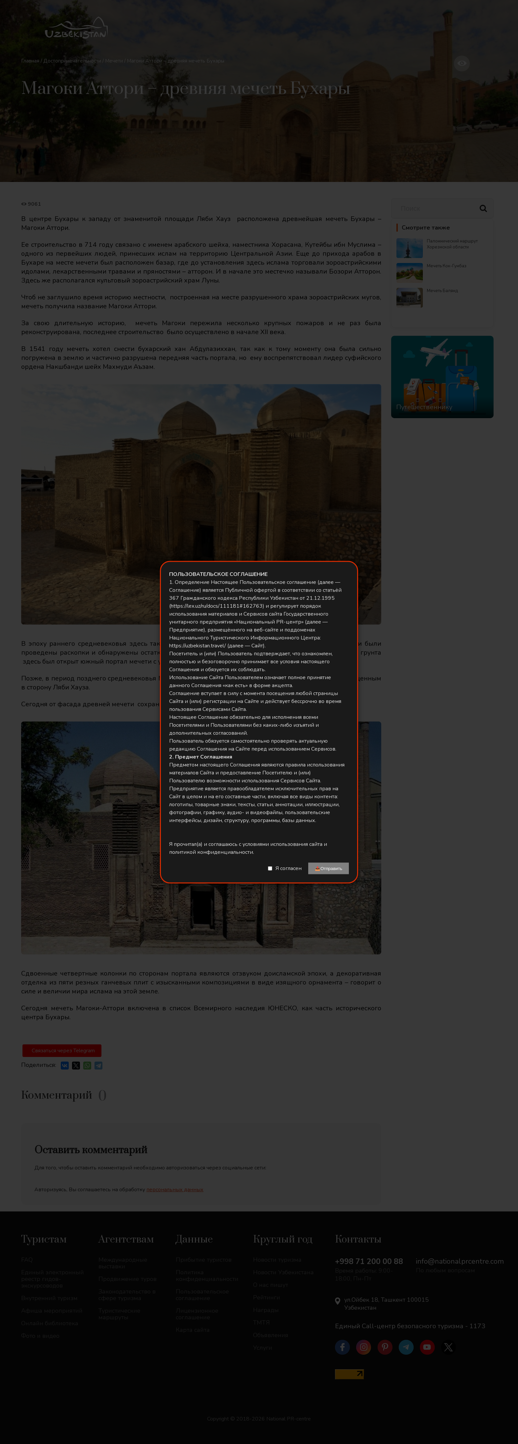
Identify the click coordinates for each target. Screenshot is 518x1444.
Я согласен (289, 868)
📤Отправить (328, 868)
